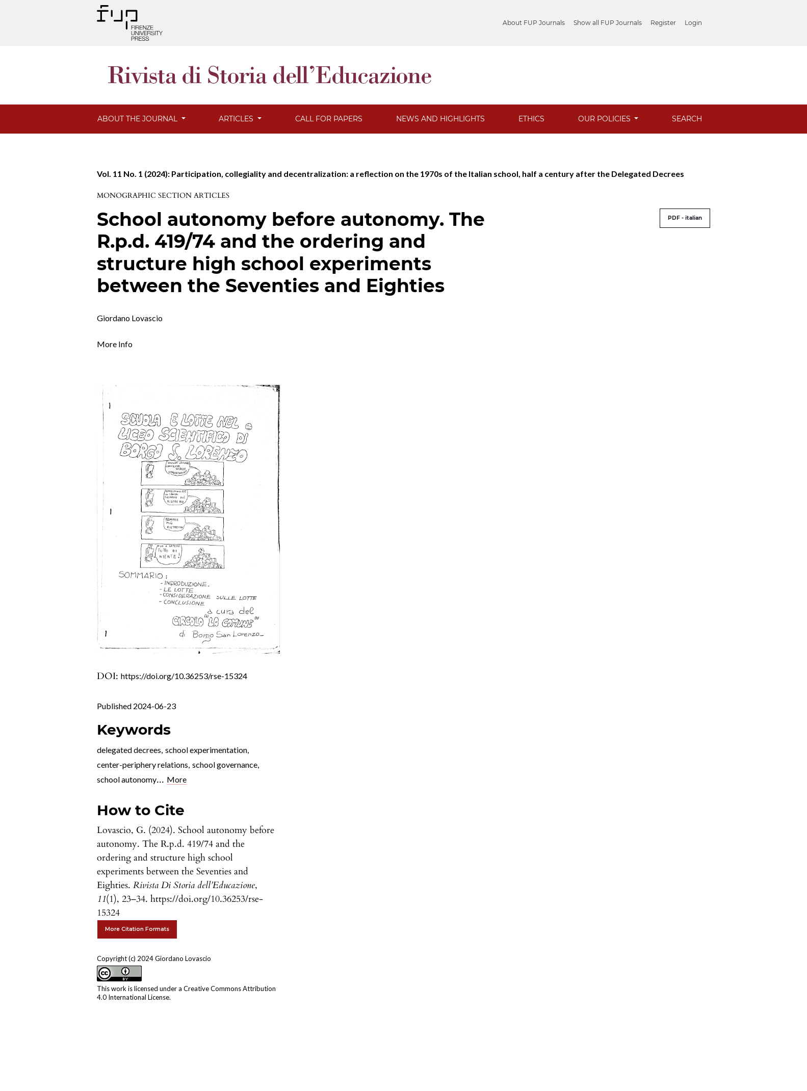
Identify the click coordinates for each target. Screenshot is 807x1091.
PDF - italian (685, 218)
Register (663, 23)
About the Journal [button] (138, 118)
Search (687, 118)
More (177, 779)
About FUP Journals (534, 23)
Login (693, 23)
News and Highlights (440, 118)
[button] (115, 343)
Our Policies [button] (605, 118)
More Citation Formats (137, 929)
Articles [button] (237, 118)
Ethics (531, 118)
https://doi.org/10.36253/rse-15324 (184, 676)
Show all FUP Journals (608, 23)
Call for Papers (328, 118)
